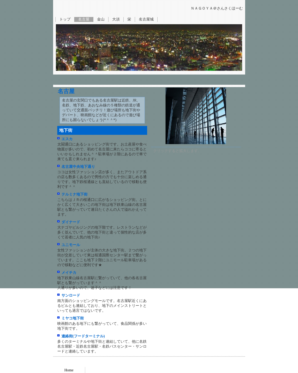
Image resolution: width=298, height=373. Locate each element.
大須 (116, 19)
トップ (65, 19)
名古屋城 (146, 19)
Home (68, 370)
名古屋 (83, 19)
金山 (101, 19)
